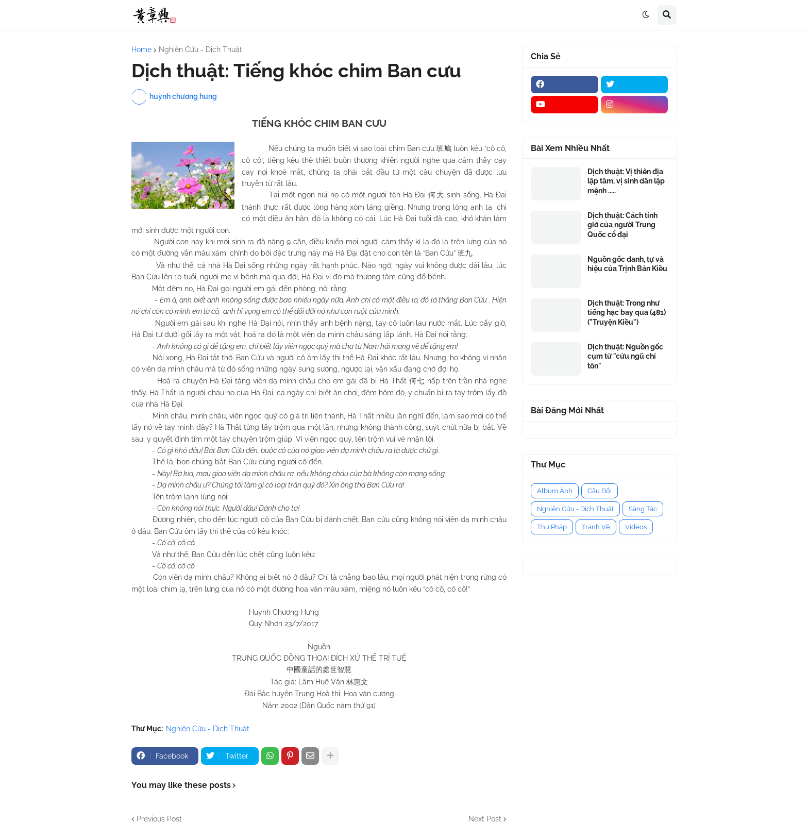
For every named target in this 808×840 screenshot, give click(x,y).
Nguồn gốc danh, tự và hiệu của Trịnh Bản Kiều (627, 264)
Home (141, 49)
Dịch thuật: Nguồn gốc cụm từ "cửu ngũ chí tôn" (625, 356)
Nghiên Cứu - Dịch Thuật (200, 49)
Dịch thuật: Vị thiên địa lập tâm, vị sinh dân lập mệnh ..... (626, 180)
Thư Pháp (552, 527)
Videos (636, 527)
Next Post (484, 819)
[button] (645, 15)
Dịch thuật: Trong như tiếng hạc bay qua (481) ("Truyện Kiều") (626, 312)
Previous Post (159, 819)
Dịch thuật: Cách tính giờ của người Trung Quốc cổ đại (622, 224)
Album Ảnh (555, 491)
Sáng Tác (643, 509)
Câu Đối (599, 491)
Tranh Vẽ (596, 527)
